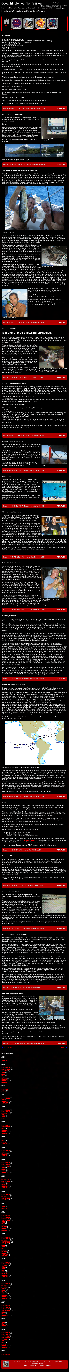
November (5, 1098)
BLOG (28, 28)
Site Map (36, 1365)
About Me (28, 1365)
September (5, 1069)
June (3, 1074)
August (4, 1071)
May (2, 1076)
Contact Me (45, 1365)
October (5, 1113)
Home (6, 24)
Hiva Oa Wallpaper (29, 840)
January (4, 1060)
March (4, 1079)
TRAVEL (40, 28)
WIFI (52, 28)
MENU (16, 28)
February (7, 1048)
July (3, 1072)
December (5, 1067)
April (64, 1048)
